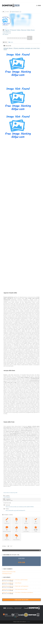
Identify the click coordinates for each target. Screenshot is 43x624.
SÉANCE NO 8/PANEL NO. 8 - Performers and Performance (15, 580)
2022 (10, 492)
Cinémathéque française (7, 573)
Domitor (28, 621)
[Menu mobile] (38, 5)
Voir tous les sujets (21, 600)
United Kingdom (7, 497)
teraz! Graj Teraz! (21, 49)
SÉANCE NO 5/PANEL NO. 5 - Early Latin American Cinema (14, 589)
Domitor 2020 (6, 581)
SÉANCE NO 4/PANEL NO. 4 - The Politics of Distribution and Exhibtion (17, 592)
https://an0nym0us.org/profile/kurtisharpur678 (15, 510)
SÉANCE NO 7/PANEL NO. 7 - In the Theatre (11, 583)
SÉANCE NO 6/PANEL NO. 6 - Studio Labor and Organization (15, 586)
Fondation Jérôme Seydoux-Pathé (8, 572)
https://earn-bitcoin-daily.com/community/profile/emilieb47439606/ (20, 506)
